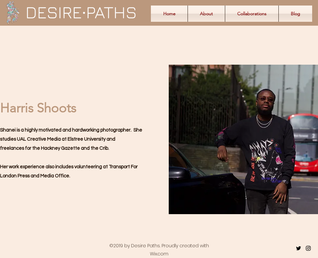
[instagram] (308, 248)
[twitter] (298, 248)
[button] (251, 14)
